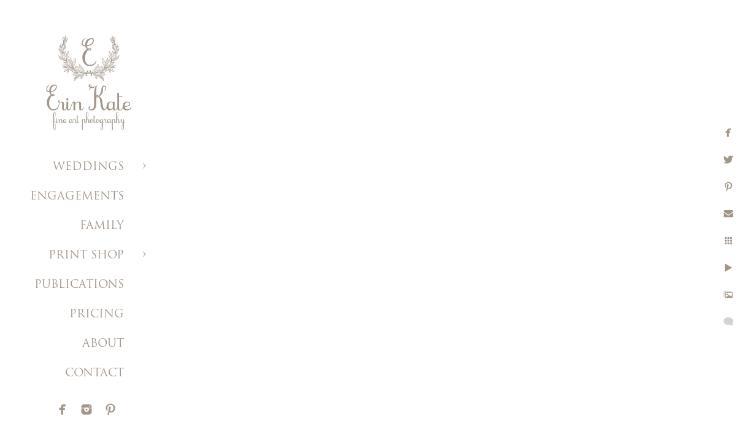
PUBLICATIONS (79, 285)
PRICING (96, 314)
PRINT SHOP (86, 256)
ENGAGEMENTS (77, 197)
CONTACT (94, 373)
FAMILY (102, 226)
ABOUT (103, 344)
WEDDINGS (88, 167)
